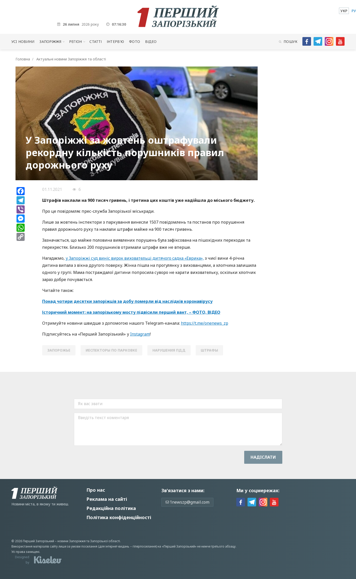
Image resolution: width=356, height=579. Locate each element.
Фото (134, 41)
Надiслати (263, 457)
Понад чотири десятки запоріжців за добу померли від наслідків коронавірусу (127, 301)
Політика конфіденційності (118, 517)
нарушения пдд (168, 350)
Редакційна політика (111, 508)
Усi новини (22, 41)
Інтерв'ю (115, 41)
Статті (95, 41)
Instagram (140, 334)
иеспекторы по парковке (111, 350)
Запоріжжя (50, 41)
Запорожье (58, 350)
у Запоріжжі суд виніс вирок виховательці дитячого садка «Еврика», (135, 258)
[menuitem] (343, 11)
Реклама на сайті (106, 499)
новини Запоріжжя (71, 541)
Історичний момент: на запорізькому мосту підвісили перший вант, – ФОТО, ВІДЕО (131, 312)
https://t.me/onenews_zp (204, 323)
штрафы (209, 350)
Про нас (95, 490)
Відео (151, 41)
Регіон (75, 41)
